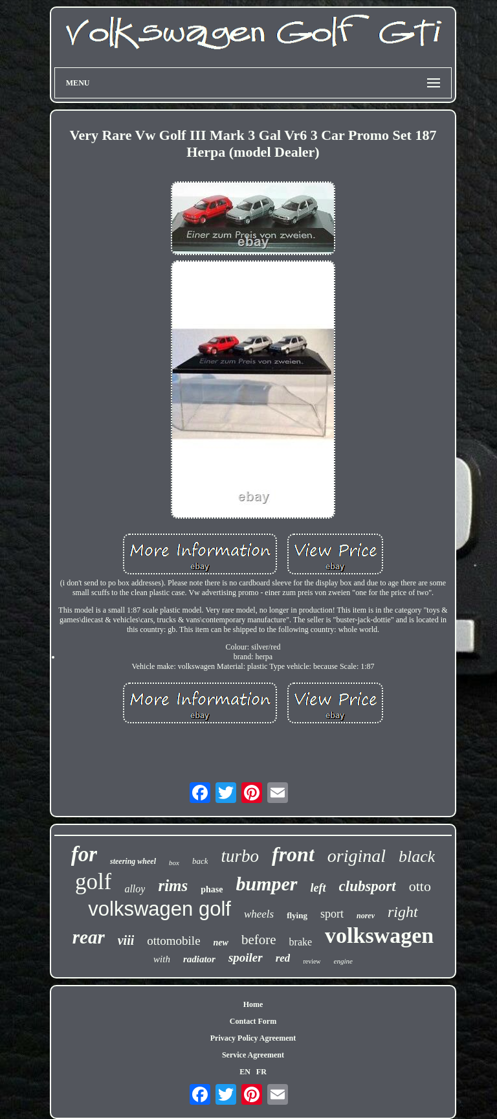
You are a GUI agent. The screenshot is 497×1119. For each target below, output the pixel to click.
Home (253, 1004)
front (293, 854)
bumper (267, 883)
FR (261, 1071)
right (403, 911)
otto (420, 886)
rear (88, 937)
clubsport (367, 886)
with (161, 959)
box (174, 862)
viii (126, 940)
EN (244, 1071)
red (283, 958)
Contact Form (253, 1021)
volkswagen (379, 935)
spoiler (245, 957)
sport (332, 913)
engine (343, 961)
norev (366, 915)
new (221, 942)
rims (173, 885)
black (417, 856)
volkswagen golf (159, 909)
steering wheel (133, 861)
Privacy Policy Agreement (253, 1038)
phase (212, 889)
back (200, 861)
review (311, 961)
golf (93, 881)
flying (297, 915)
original (356, 856)
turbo (240, 856)
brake (301, 941)
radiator (199, 959)
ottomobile (173, 940)
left (318, 887)
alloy (134, 888)
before (258, 939)
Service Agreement (253, 1054)
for (84, 854)
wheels (259, 914)
